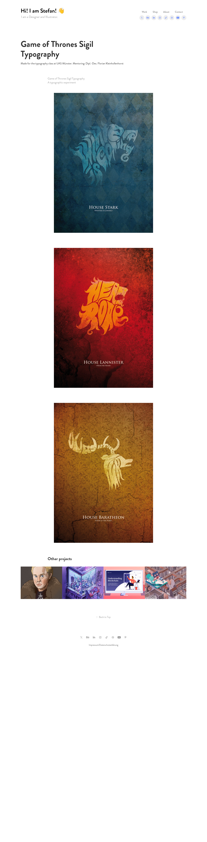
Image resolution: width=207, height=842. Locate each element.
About (166, 12)
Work (144, 12)
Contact (179, 12)
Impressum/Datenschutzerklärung (103, 645)
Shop (155, 12)
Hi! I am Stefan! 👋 (43, 11)
